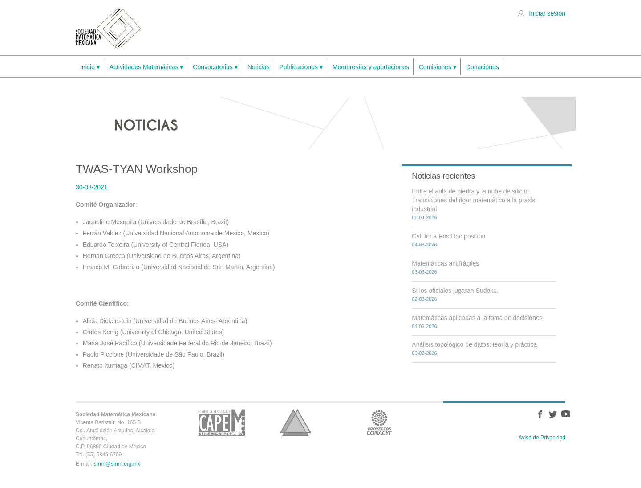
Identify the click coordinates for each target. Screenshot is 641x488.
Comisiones (437, 67)
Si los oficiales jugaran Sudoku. (455, 290)
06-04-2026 (424, 217)
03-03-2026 (424, 272)
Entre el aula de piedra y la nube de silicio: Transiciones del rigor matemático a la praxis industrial (473, 200)
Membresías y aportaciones (371, 66)
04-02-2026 (424, 326)
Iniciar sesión (547, 13)
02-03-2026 (424, 299)
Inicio (90, 67)
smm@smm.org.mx (117, 464)
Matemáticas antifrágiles (445, 263)
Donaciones (482, 66)
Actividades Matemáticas (146, 67)
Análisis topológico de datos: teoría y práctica (474, 344)
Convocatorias (215, 67)
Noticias (258, 66)
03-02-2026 (424, 353)
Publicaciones (301, 67)
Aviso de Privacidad (542, 438)
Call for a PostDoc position (448, 236)
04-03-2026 (424, 244)
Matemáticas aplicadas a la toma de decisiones (477, 317)
